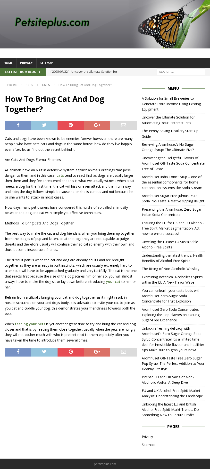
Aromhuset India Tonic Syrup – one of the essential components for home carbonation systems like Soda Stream (172, 182)
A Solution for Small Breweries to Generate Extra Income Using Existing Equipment (171, 103)
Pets (29, 85)
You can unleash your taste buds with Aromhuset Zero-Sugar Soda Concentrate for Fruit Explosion (171, 296)
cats (60, 175)
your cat (113, 281)
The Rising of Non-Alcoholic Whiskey (170, 268)
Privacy (26, 63)
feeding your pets (30, 324)
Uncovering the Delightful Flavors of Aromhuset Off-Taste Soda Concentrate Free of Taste (173, 163)
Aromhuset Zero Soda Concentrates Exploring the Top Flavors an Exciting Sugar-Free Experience (171, 315)
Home (8, 63)
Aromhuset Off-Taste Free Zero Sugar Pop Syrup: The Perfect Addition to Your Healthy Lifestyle (173, 363)
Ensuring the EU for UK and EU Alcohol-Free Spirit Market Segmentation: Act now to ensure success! (173, 228)
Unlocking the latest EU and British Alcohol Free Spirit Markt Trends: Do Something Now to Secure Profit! (170, 409)
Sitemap (46, 63)
